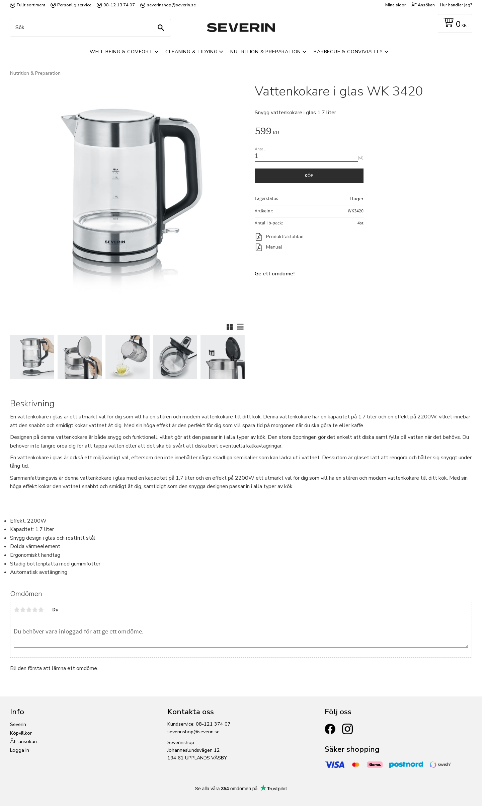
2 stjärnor (23, 610)
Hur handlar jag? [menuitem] (456, 5)
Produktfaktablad (285, 236)
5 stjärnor (41, 610)
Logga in (19, 750)
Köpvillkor (21, 733)
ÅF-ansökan (23, 741)
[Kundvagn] (454, 23)
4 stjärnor (35, 610)
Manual (274, 247)
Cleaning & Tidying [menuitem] (191, 51)
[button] (229, 327)
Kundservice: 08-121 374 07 (199, 724)
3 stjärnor (29, 610)
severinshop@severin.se (193, 731)
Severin (18, 724)
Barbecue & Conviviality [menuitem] (348, 51)
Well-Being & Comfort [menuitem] (121, 51)
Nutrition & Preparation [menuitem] (265, 51)
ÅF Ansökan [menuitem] (423, 5)
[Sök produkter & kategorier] (88, 27)
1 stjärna (17, 610)
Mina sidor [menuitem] (395, 5)
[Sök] (161, 27)
